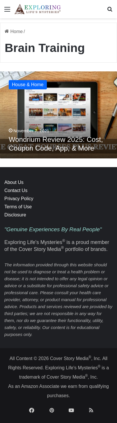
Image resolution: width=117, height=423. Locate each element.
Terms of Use (18, 206)
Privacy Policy (18, 198)
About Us (14, 182)
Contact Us (15, 190)
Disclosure (15, 214)
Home (14, 31)
